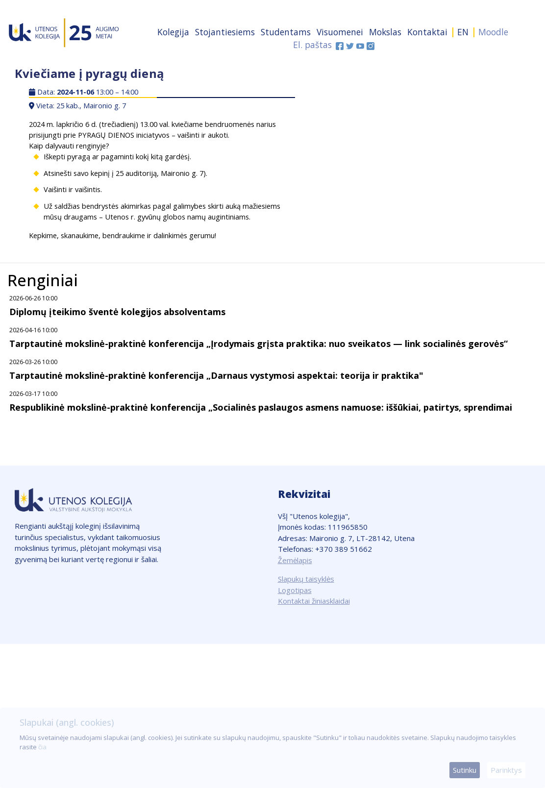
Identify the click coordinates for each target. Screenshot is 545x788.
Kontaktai (427, 32)
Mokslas (385, 32)
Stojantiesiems (225, 32)
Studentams (286, 32)
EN (463, 32)
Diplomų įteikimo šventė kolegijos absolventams (117, 312)
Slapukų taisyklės (306, 579)
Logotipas (295, 590)
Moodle (493, 32)
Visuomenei (340, 32)
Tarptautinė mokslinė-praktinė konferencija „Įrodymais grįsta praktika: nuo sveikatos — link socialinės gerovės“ (258, 343)
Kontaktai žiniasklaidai (314, 601)
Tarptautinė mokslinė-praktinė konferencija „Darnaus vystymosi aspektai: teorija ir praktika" (216, 375)
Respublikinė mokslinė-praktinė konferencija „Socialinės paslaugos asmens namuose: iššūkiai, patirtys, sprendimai (260, 407)
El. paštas (312, 44)
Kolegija (173, 32)
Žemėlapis (295, 560)
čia (42, 746)
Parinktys (506, 770)
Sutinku (464, 770)
